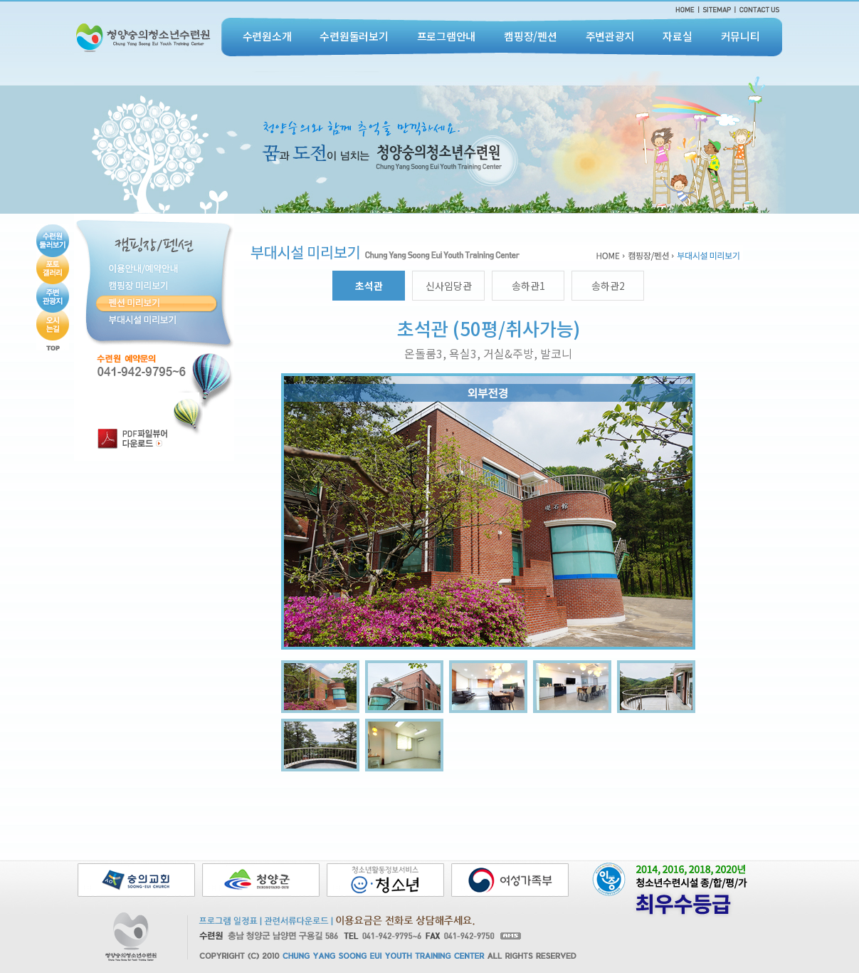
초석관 (369, 286)
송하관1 (528, 286)
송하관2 (608, 286)
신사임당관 (449, 286)
